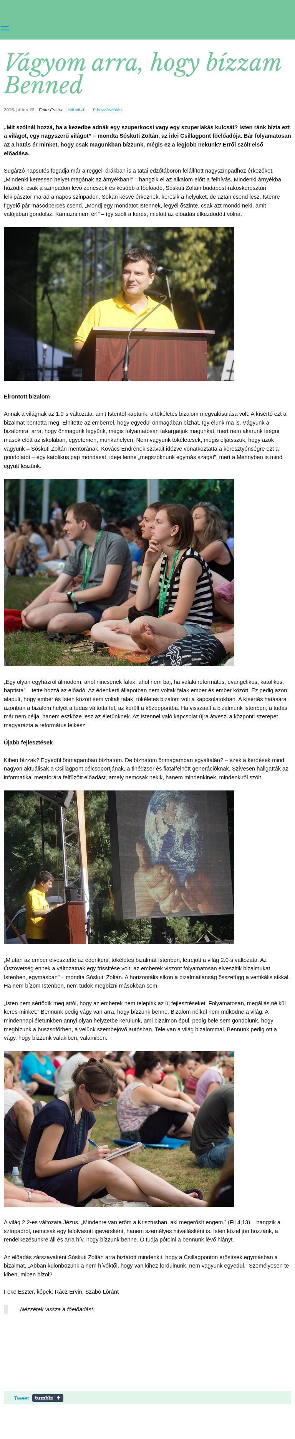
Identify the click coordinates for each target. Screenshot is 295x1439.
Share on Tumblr (47, 1398)
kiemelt (76, 109)
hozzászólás (107, 109)
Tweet (21, 1398)
